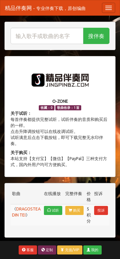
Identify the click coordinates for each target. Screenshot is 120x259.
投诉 (101, 210)
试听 (53, 210)
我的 (92, 250)
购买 (74, 210)
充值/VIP (69, 250)
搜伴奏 (96, 36)
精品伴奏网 (45, 8)
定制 (47, 250)
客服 (28, 250)
